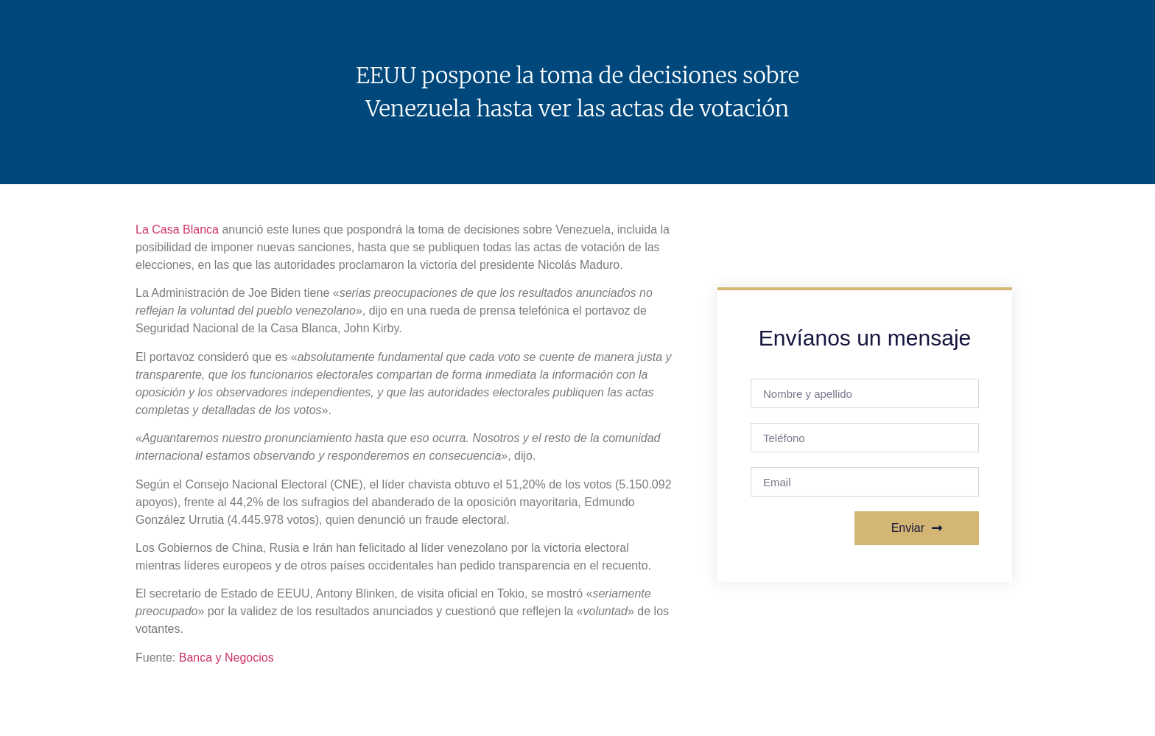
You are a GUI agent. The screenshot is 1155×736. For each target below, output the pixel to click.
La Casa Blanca (177, 229)
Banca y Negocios (226, 657)
